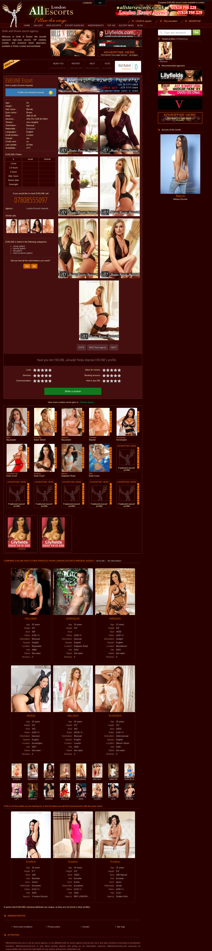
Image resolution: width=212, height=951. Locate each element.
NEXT (92, 65)
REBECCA (33, 778)
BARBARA (81, 778)
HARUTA (113, 778)
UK (100, 3)
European (30, 128)
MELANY (97, 778)
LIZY (17, 798)
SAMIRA (49, 798)
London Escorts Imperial (37, 208)
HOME (27, 25)
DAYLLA (65, 798)
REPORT (75, 65)
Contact (85, 927)
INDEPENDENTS (96, 25)
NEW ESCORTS (53, 25)
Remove (164, 61)
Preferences (182, 39)
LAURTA (49, 778)
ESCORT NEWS (126, 25)
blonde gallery (19, 248)
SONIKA (17, 778)
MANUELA (129, 778)
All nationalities (114, 561)
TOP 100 (111, 25)
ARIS (81, 798)
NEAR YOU (58, 65)
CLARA (97, 798)
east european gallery (23, 253)
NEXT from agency (97, 347)
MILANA (129, 798)
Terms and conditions (22, 927)
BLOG (140, 25)
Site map (121, 927)
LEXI (113, 798)
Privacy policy (54, 927)
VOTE (107, 65)
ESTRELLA (65, 778)
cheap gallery (19, 246)
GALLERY (38, 25)
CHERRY (33, 798)
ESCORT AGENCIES (74, 25)
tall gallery (17, 251)
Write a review (73, 391)
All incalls (100, 561)
